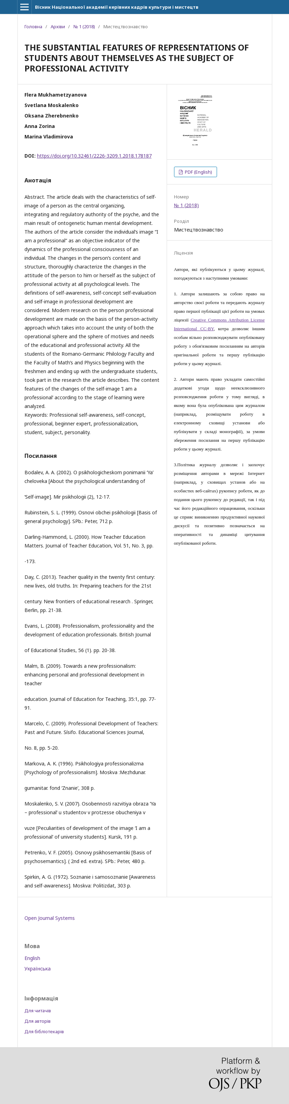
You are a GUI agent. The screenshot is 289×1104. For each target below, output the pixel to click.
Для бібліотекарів (44, 1031)
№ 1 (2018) (84, 26)
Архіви (58, 26)
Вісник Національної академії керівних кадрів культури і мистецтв (116, 7)
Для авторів (37, 1021)
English (32, 958)
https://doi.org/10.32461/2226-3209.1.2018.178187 (94, 155)
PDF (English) (198, 172)
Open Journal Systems (49, 918)
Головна (33, 26)
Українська (37, 968)
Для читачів (37, 1010)
